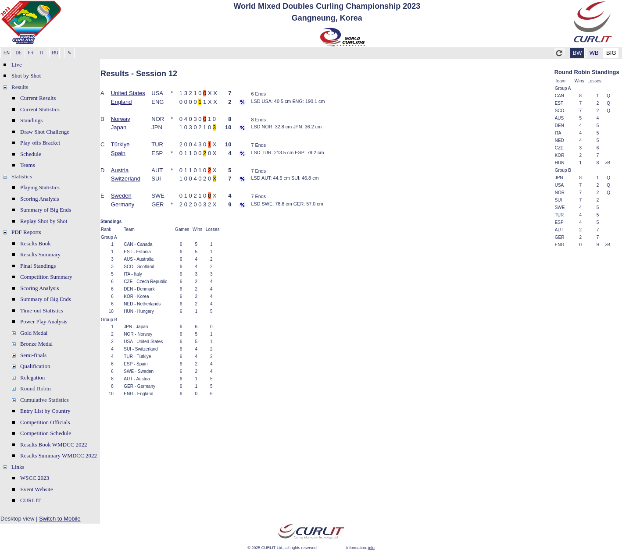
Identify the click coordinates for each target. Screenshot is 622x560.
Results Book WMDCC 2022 (53, 444)
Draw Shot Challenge (44, 131)
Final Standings (38, 265)
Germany (122, 204)
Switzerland (125, 178)
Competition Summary (46, 276)
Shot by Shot (26, 75)
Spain (118, 153)
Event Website (36, 489)
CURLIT (30, 500)
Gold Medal (33, 333)
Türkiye (120, 144)
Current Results (38, 98)
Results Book (35, 243)
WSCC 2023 (34, 478)
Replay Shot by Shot (43, 221)
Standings (31, 120)
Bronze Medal (36, 343)
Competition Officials (45, 422)
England (121, 102)
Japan (118, 127)
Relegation (32, 377)
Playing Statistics (40, 187)
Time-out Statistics (41, 310)
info (371, 548)
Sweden (121, 195)
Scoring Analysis (39, 198)
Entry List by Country (45, 411)
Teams (27, 165)
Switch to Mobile (60, 518)
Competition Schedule (45, 433)
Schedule (30, 154)
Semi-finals (33, 355)
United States (128, 93)
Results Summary (40, 254)
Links (18, 467)
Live (16, 64)
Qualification (35, 366)
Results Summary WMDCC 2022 (58, 455)
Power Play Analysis (44, 321)
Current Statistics (40, 109)
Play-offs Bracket (40, 142)
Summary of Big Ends (45, 209)
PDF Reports (26, 232)
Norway (120, 119)
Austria (120, 170)
